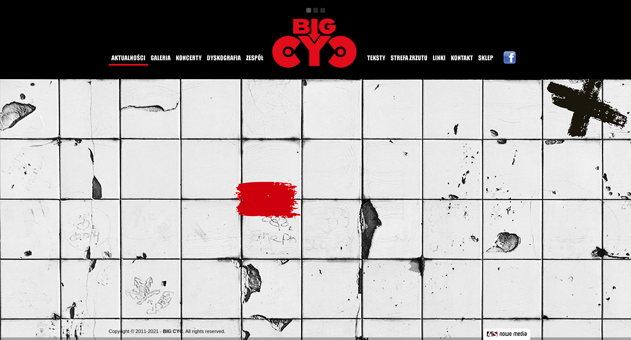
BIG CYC (173, 331)
